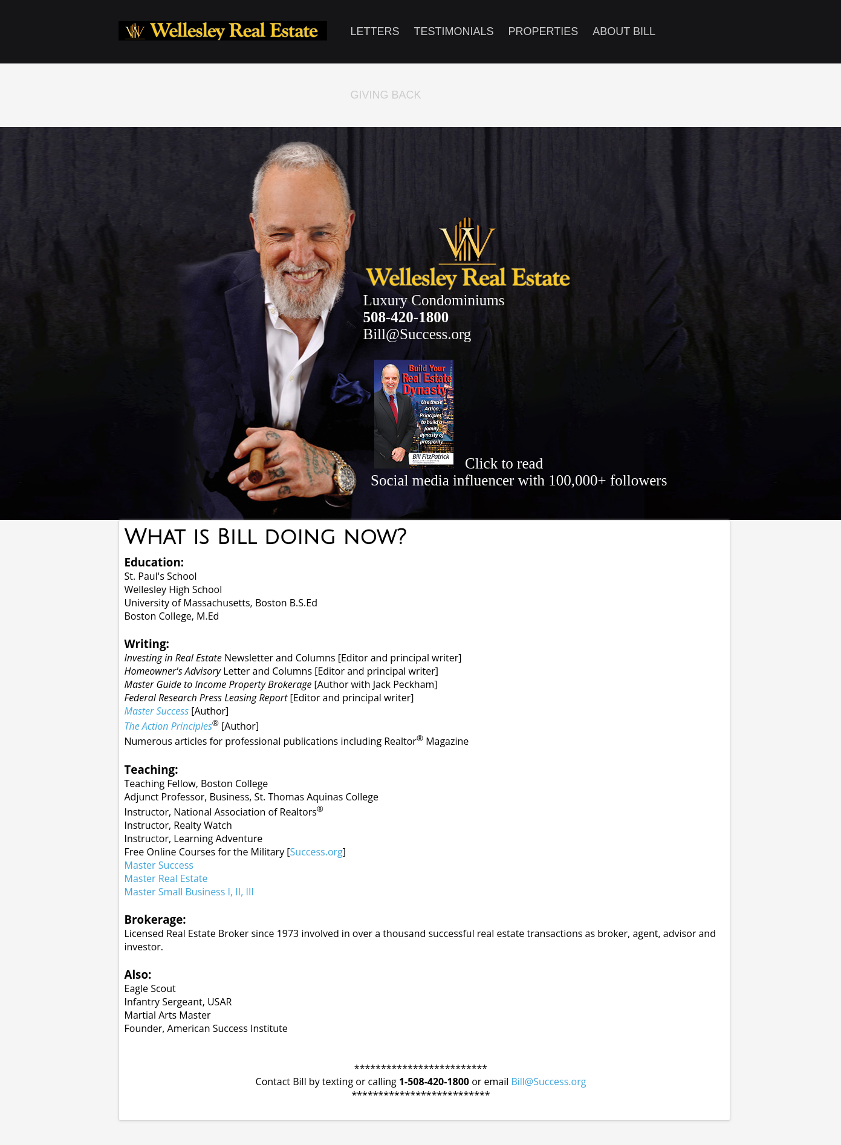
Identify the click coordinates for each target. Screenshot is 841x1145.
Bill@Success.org (417, 334)
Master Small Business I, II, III (189, 891)
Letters (375, 31)
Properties (543, 31)
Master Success (157, 711)
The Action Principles (168, 726)
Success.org (316, 851)
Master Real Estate (166, 878)
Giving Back (386, 95)
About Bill (624, 31)
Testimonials (454, 31)
